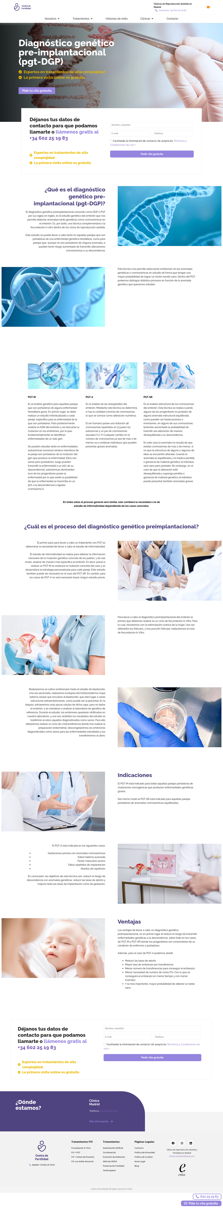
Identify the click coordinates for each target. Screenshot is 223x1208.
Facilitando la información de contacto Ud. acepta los (148, 143)
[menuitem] (208, 7)
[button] (52, 18)
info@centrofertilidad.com (182, 1156)
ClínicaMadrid (94, 1102)
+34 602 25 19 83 (49, 138)
